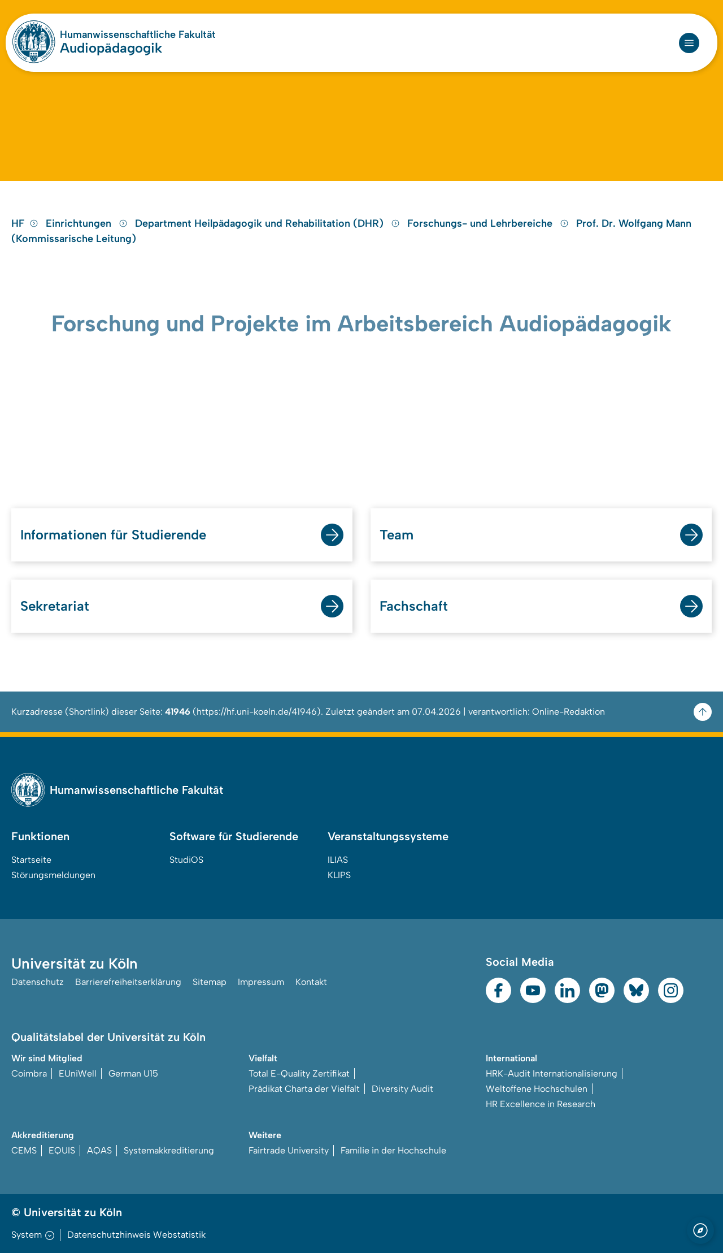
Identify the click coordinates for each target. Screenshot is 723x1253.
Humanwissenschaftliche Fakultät (138, 34)
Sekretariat (54, 606)
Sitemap (210, 982)
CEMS (24, 1150)
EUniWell (78, 1073)
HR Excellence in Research (540, 1104)
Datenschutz (37, 982)
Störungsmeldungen (53, 875)
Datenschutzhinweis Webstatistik (136, 1234)
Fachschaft (414, 606)
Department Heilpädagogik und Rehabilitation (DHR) (269, 223)
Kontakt (311, 982)
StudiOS (186, 859)
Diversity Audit (402, 1088)
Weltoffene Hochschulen (536, 1088)
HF (24, 223)
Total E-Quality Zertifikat (299, 1073)
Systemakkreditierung (169, 1150)
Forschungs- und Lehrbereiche (489, 223)
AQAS (99, 1150)
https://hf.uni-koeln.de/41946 (257, 711)
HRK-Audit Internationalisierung (551, 1073)
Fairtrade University (289, 1150)
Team (396, 534)
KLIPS (339, 875)
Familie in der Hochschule (393, 1150)
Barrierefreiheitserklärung (128, 982)
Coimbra (29, 1073)
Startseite (31, 859)
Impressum (261, 982)
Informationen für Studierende (113, 534)
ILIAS (338, 859)
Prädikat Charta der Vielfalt (304, 1088)
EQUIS (62, 1150)
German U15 (133, 1073)
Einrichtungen (88, 223)
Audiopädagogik (111, 48)
